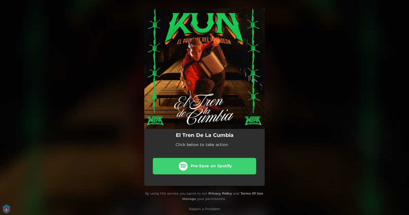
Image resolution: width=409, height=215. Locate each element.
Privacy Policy (220, 193)
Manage (189, 199)
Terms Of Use (252, 193)
